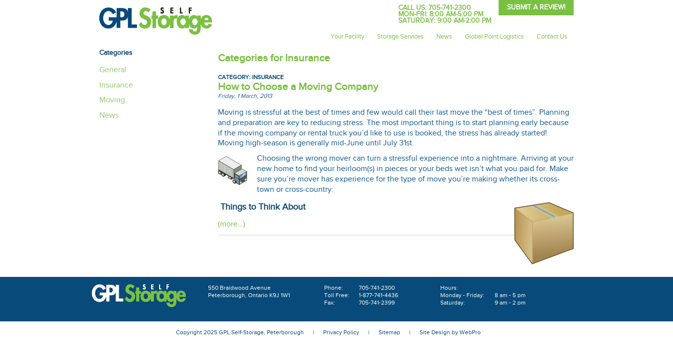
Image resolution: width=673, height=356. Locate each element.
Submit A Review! (536, 7)
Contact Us (552, 37)
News (444, 37)
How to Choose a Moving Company (298, 87)
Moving (112, 100)
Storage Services (400, 37)
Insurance (268, 77)
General (112, 70)
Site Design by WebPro (450, 332)
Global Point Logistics (494, 37)
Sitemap (389, 332)
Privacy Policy (341, 332)
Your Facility (347, 37)
